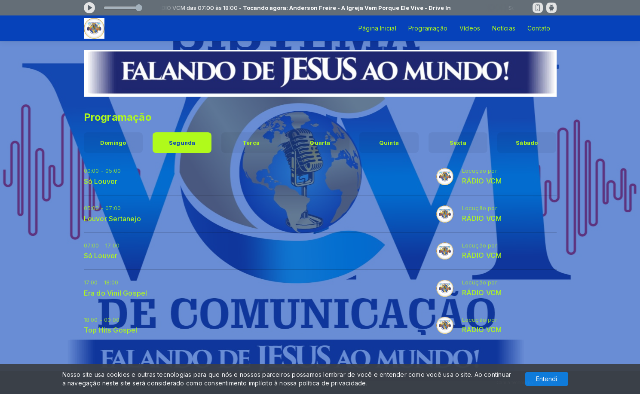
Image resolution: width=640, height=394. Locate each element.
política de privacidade (332, 383)
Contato (538, 28)
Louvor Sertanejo (112, 218)
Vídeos (469, 28)
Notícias (503, 28)
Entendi (546, 378)
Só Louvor (101, 181)
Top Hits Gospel (111, 330)
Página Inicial (377, 28)
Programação (427, 28)
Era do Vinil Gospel (115, 293)
